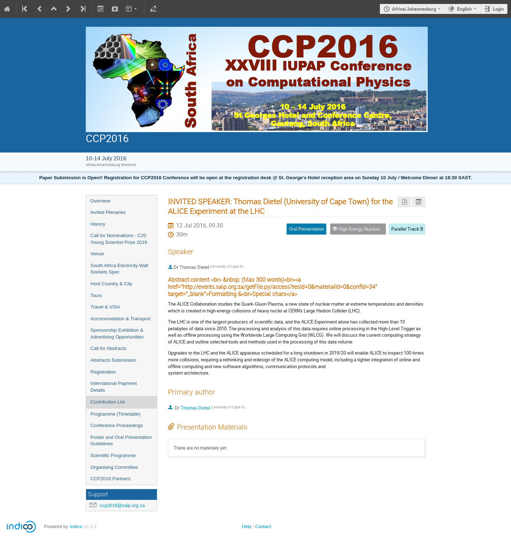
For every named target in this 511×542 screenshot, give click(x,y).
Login (498, 9)
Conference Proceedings (116, 425)
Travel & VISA (105, 307)
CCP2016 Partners (110, 478)
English (464, 9)
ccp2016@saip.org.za (122, 505)
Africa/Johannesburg (414, 9)
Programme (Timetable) (115, 414)
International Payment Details (113, 387)
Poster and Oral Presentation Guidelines (121, 441)
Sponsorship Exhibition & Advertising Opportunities (117, 333)
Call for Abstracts (108, 348)
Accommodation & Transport (120, 318)
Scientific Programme (113, 455)
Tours (96, 295)
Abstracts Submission (113, 360)
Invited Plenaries (108, 212)
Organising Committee (114, 467)
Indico (76, 526)
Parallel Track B (407, 229)
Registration (103, 372)
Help (246, 526)
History (97, 224)
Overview (100, 201)
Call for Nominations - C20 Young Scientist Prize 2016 (118, 239)
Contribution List (107, 402)
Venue (97, 253)
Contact (263, 526)
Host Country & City (111, 283)
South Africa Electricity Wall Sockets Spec (119, 269)
